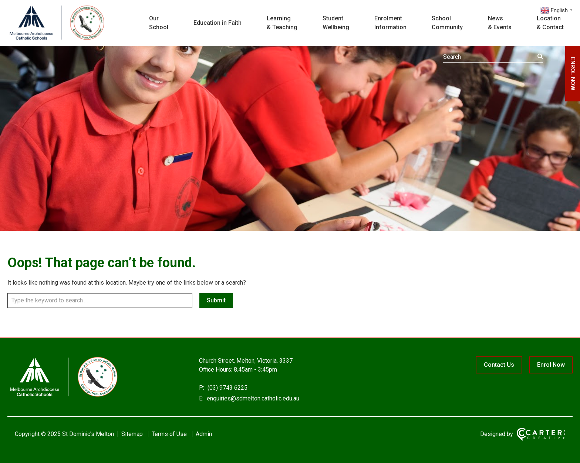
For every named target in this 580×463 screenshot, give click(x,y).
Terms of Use (169, 433)
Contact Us (499, 364)
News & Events (500, 23)
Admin (204, 433)
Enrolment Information (390, 23)
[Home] (62, 396)
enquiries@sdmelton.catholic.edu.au (252, 398)
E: (201, 398)
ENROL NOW (572, 73)
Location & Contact (550, 23)
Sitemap (132, 433)
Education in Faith (217, 22)
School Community (447, 23)
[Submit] (540, 56)
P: (201, 387)
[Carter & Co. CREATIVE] (541, 434)
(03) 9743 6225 (226, 387)
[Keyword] (493, 57)
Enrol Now (551, 364)
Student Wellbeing (336, 23)
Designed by (496, 433)
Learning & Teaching (282, 23)
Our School (158, 23)
